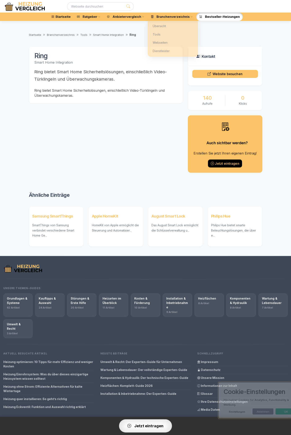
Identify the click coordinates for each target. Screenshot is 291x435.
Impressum (207, 362)
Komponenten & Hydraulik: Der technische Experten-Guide (144, 378)
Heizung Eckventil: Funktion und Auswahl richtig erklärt (44, 407)
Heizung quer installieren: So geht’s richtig (35, 399)
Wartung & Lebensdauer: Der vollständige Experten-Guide (143, 370)
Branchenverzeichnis (61, 34)
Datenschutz (208, 370)
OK (271, 411)
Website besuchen (225, 74)
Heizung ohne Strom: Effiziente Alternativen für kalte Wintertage (42, 389)
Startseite (35, 34)
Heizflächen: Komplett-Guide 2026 (126, 385)
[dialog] (245, 400)
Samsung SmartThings (52, 216)
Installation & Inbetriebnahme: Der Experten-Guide (138, 393)
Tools (83, 34)
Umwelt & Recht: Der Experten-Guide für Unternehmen (141, 362)
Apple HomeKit (105, 216)
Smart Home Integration (108, 34)
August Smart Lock (168, 216)
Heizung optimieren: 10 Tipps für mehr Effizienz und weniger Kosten (48, 364)
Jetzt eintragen (225, 163)
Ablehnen (247, 411)
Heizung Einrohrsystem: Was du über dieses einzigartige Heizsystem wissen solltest (45, 376)
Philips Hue (220, 216)
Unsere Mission (210, 378)
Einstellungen (221, 411)
